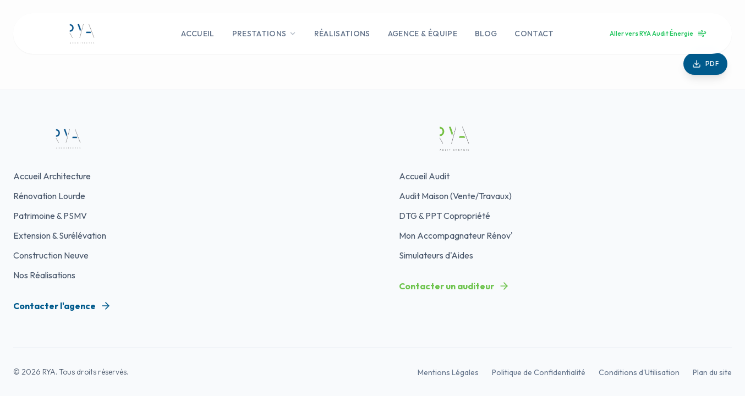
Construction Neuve (51, 255)
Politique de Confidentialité (538, 372)
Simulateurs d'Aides (436, 255)
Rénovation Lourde (49, 195)
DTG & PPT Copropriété (444, 215)
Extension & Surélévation (59, 235)
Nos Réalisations (44, 275)
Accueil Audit (424, 176)
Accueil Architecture (52, 176)
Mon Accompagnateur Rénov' (456, 235)
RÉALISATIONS (342, 33)
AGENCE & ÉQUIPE (422, 33)
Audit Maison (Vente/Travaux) (455, 195)
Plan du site (712, 372)
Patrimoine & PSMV (50, 215)
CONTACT (534, 33)
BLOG (486, 33)
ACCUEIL (197, 33)
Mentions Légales (448, 372)
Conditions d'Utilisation (639, 372)
